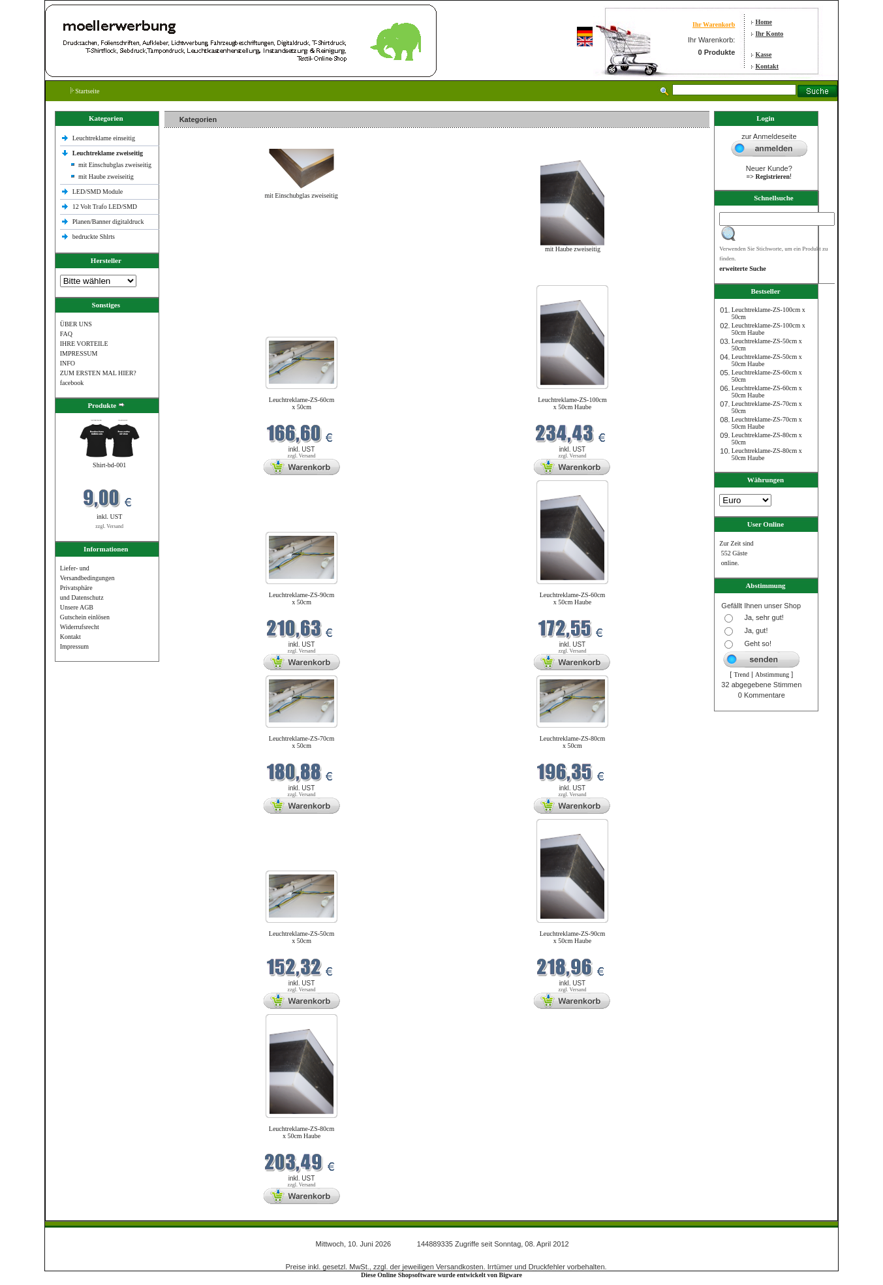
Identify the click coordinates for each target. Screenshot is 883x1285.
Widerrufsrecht (79, 626)
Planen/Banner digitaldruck (108, 221)
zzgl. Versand (109, 526)
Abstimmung (772, 674)
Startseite (85, 91)
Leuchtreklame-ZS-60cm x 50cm (302, 403)
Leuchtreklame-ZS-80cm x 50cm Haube (302, 1132)
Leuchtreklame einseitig (104, 138)
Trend (741, 674)
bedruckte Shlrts (93, 236)
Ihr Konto (769, 33)
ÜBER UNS (76, 324)
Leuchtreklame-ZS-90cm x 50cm (302, 598)
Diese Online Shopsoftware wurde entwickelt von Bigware (441, 1274)
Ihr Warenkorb (713, 24)
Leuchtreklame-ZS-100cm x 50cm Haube (572, 403)
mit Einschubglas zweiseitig (114, 164)
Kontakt (767, 66)
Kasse (763, 54)
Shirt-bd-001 (109, 465)
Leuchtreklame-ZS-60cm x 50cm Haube (573, 598)
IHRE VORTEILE (84, 343)
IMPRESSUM (79, 353)
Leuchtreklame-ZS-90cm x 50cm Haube (573, 937)
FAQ (66, 333)
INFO (67, 363)
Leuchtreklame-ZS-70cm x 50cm (302, 742)
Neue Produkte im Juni (198, 277)
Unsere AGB (76, 607)
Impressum (74, 646)
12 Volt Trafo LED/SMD (104, 206)
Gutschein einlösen (85, 617)
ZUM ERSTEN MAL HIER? (98, 373)
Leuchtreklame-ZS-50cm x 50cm (302, 937)
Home (763, 21)
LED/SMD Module (97, 191)
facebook (72, 382)
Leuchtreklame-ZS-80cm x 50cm (573, 742)
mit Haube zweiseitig (106, 176)
